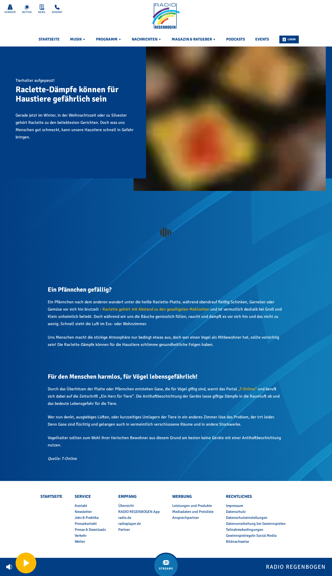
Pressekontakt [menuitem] (86, 523)
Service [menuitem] (83, 496)
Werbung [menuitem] (182, 496)
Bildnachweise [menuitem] (237, 541)
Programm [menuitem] (108, 39)
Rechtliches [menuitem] (239, 496)
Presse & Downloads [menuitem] (90, 529)
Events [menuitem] (262, 39)
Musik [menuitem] (78, 39)
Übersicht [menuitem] (126, 505)
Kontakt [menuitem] (81, 505)
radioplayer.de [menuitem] (129, 523)
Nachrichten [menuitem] (146, 39)
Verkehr (10, 9)
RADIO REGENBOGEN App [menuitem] (139, 511)
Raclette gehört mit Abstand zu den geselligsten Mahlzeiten (155, 309)
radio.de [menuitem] (124, 517)
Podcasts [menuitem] (235, 39)
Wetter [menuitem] (80, 541)
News (41, 9)
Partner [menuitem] (124, 529)
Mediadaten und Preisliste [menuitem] (192, 511)
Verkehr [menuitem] (81, 535)
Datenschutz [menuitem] (236, 511)
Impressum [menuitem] (234, 505)
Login (289, 39)
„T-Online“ (247, 389)
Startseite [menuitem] (49, 39)
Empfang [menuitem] (127, 496)
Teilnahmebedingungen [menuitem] (244, 529)
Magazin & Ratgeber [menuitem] (194, 39)
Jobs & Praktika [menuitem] (87, 517)
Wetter (27, 9)
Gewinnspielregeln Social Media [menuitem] (251, 535)
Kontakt (57, 9)
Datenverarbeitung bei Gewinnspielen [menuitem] (256, 523)
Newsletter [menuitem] (83, 511)
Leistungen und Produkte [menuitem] (192, 505)
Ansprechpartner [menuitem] (185, 517)
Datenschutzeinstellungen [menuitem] (246, 517)
